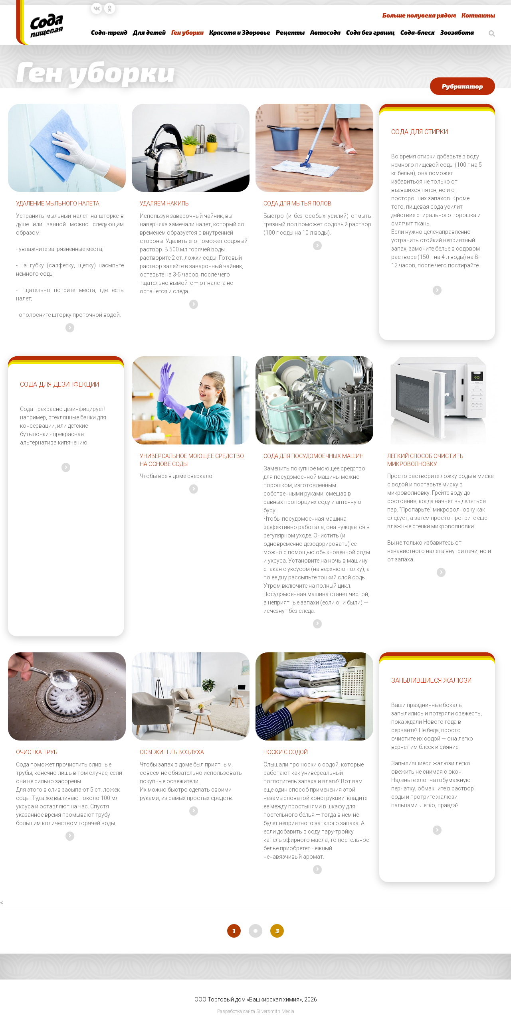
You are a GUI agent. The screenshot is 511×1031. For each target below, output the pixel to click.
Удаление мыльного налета (57, 203)
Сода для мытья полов (297, 203)
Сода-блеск (417, 32)
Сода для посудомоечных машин (313, 456)
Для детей (149, 32)
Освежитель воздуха (172, 752)
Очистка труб (36, 752)
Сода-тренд (109, 32)
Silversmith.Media (275, 1011)
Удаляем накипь (164, 203)
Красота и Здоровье (239, 32)
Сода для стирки (419, 132)
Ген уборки (187, 32)
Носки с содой (285, 752)
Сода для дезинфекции (59, 384)
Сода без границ (370, 32)
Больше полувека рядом (419, 15)
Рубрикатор (462, 86)
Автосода (325, 32)
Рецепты (290, 32)
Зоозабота (457, 32)
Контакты (478, 15)
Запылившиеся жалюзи (431, 680)
